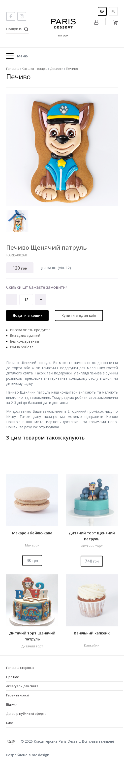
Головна (12, 68)
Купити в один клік (79, 315)
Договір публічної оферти (26, 713)
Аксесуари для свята (22, 686)
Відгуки (12, 704)
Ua (102, 11)
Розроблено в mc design (27, 755)
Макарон (32, 613)
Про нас (12, 677)
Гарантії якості (17, 695)
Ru (113, 11)
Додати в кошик (27, 315)
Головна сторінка (20, 667)
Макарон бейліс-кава (32, 600)
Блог (9, 723)
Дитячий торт (92, 613)
